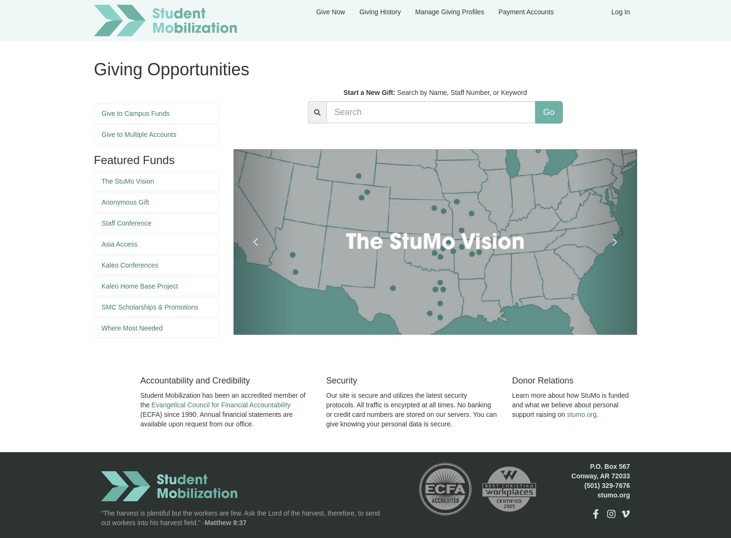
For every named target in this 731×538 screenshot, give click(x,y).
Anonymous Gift (125, 202)
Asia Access (119, 244)
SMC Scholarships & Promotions (150, 307)
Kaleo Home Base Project (140, 286)
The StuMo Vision (128, 181)
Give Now (330, 12)
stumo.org (582, 414)
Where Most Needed (132, 328)
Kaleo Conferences (130, 265)
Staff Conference (127, 223)
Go (549, 112)
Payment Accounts (526, 12)
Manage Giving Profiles (449, 12)
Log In (620, 12)
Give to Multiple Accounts (139, 134)
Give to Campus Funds (136, 113)
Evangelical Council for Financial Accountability (221, 405)
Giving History (380, 12)
